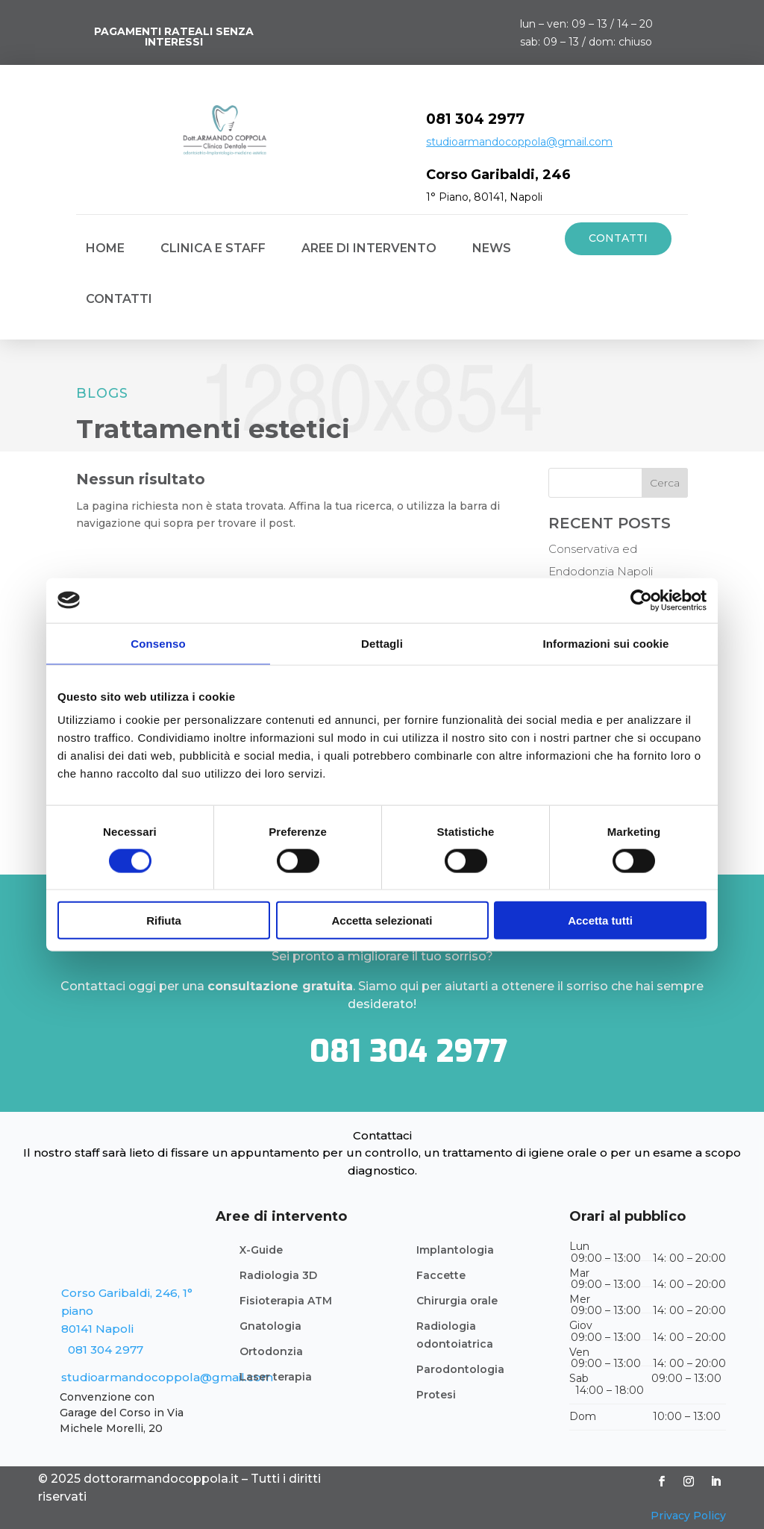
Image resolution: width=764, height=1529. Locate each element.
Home (105, 248)
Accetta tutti (600, 920)
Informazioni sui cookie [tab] (606, 643)
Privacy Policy (688, 1515)
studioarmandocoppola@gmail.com (519, 141)
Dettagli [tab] (382, 643)
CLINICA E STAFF (213, 248)
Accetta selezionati (381, 920)
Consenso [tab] (158, 643)
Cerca (665, 483)
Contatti (119, 299)
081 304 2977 (475, 119)
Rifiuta (163, 920)
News (491, 248)
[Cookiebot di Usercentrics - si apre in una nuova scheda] (641, 600)
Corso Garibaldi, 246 (498, 174)
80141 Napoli (97, 1329)
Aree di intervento (368, 248)
